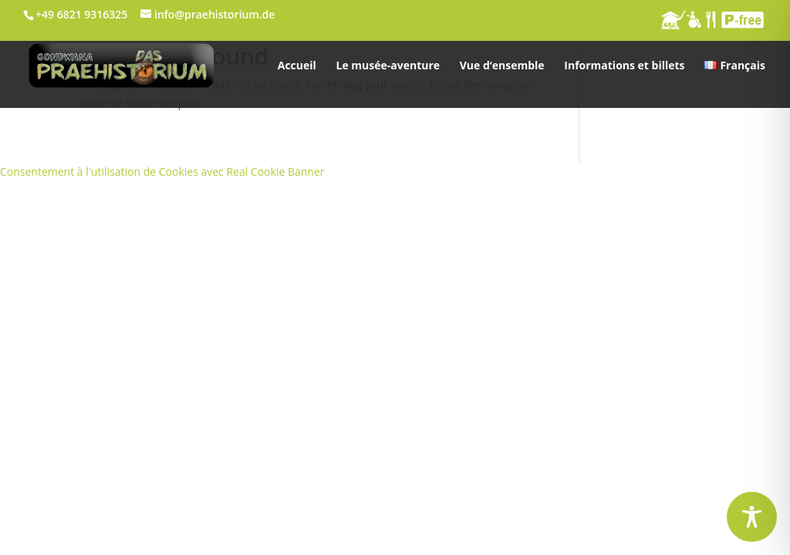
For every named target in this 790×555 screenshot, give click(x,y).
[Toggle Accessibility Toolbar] (751, 516)
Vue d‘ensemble (502, 66)
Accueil (297, 66)
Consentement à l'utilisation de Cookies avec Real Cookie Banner (162, 171)
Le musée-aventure (388, 66)
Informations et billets (624, 66)
